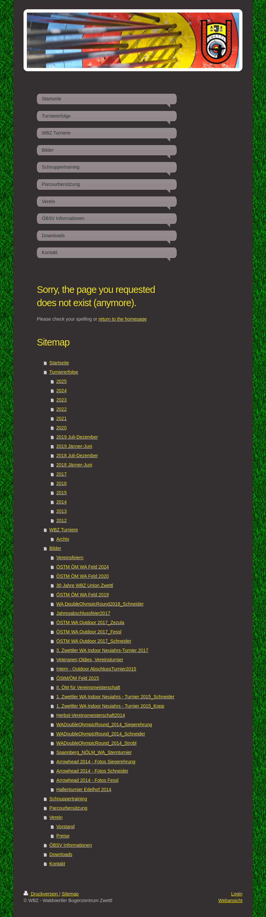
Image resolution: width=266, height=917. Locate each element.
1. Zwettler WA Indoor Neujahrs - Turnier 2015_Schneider (115, 696)
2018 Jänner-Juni (74, 464)
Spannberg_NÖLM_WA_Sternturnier (94, 752)
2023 (61, 400)
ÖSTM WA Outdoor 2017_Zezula (90, 622)
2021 (61, 418)
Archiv (62, 539)
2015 (61, 492)
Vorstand (65, 826)
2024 (61, 390)
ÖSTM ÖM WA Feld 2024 (82, 566)
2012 (61, 520)
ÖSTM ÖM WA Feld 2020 (82, 576)
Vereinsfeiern (70, 557)
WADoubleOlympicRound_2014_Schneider (100, 733)
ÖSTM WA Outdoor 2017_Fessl (88, 631)
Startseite (59, 362)
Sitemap (70, 893)
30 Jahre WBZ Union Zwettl (84, 585)
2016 (61, 483)
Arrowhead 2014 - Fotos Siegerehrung (95, 761)
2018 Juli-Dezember (77, 455)
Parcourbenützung (68, 808)
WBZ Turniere (63, 529)
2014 (61, 502)
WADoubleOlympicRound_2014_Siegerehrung (104, 724)
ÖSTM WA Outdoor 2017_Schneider (93, 641)
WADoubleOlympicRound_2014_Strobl (96, 743)
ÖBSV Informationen (70, 845)
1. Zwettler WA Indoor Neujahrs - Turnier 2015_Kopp (110, 706)
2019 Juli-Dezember (77, 437)
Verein (56, 817)
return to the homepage (123, 319)
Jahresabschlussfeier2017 (83, 613)
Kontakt (57, 863)
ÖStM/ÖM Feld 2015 (77, 678)
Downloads (60, 854)
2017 (61, 474)
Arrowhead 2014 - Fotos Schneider (92, 771)
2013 (61, 511)
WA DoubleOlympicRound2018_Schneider (100, 604)
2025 (61, 381)
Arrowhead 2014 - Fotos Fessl (87, 780)
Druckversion (41, 893)
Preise (63, 835)
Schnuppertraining (68, 798)
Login (236, 893)
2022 (61, 409)
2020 (61, 427)
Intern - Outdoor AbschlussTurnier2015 (96, 669)
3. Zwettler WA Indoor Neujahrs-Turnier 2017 (102, 650)
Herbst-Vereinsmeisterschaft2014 (90, 715)
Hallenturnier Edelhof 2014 (83, 789)
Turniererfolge (63, 372)
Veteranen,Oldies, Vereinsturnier (89, 659)
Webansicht (230, 900)
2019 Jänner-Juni (74, 446)
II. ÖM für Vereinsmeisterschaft (88, 687)
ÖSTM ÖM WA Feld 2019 (82, 594)
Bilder (55, 548)
